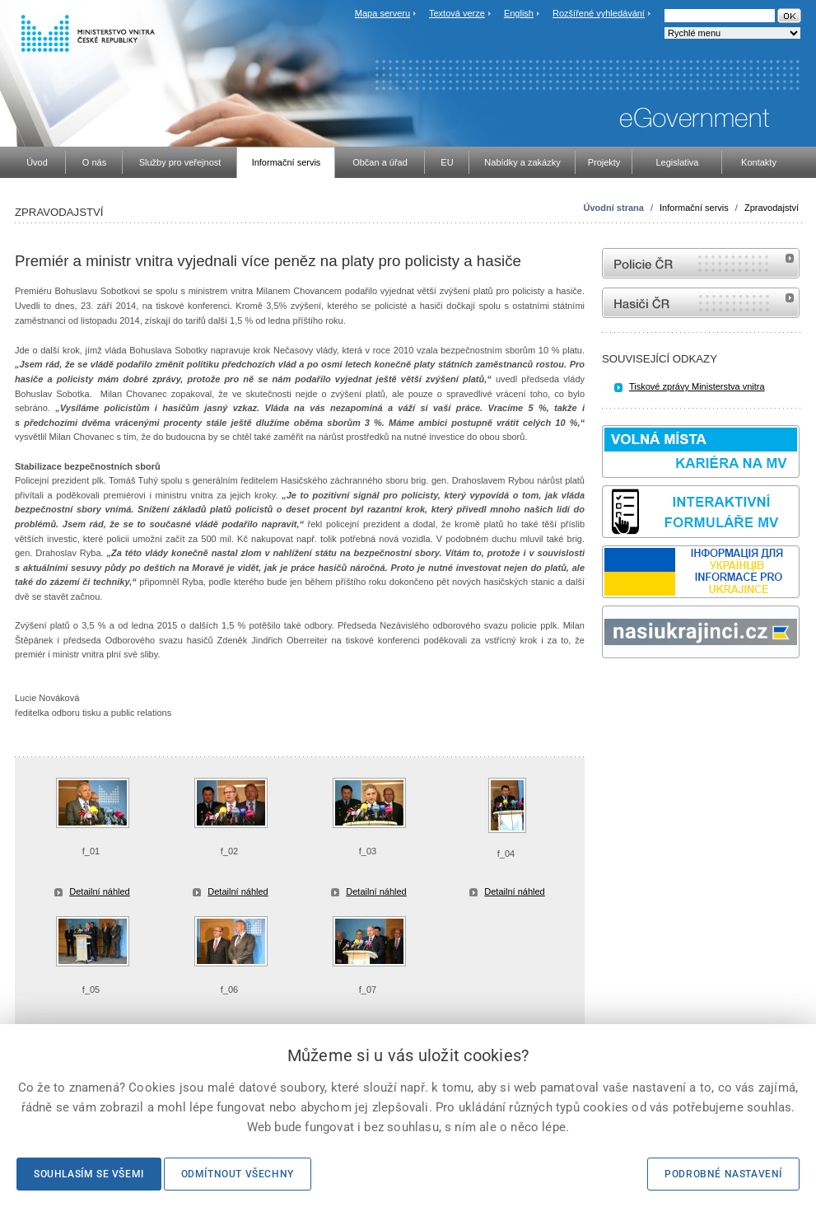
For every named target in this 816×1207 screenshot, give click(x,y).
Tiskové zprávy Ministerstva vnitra (697, 386)
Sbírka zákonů (604, 689)
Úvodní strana (614, 208)
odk (610, 689)
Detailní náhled (99, 891)
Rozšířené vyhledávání (599, 13)
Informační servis (694, 208)
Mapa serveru (382, 13)
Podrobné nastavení (723, 1174)
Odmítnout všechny (237, 1174)
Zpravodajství (771, 208)
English (519, 13)
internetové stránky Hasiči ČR (701, 303)
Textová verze (457, 13)
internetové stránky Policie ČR (701, 263)
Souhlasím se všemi (89, 1174)
